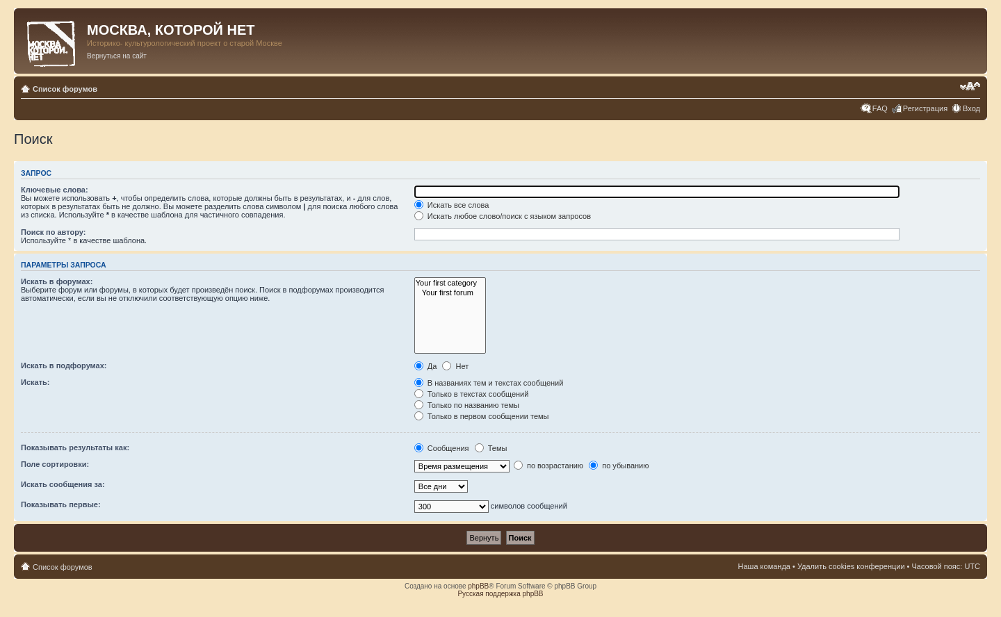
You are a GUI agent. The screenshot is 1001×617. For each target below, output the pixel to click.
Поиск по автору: (53, 232)
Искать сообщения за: (63, 484)
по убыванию (619, 465)
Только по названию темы (466, 405)
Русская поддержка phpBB (500, 594)
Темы (491, 448)
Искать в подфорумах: (64, 365)
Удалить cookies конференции (851, 566)
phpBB (478, 586)
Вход (971, 108)
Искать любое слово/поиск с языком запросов (502, 216)
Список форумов (65, 89)
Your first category (450, 283)
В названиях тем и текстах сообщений (489, 383)
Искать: (35, 382)
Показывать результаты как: (75, 447)
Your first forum (450, 292)
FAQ (880, 108)
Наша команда (764, 566)
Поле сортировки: (55, 464)
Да (425, 366)
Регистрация (925, 108)
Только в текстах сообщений (471, 394)
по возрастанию (548, 465)
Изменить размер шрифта (970, 86)
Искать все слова (451, 205)
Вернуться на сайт (117, 56)
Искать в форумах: (56, 281)
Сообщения (441, 448)
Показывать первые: (61, 504)
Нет (455, 366)
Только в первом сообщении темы (481, 416)
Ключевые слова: (54, 190)
